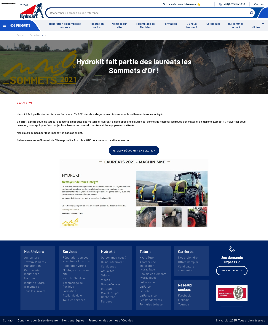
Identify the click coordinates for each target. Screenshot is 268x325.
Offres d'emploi (188, 262)
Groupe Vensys (110, 284)
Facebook (184, 295)
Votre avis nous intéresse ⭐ (182, 4)
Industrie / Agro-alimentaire (35, 284)
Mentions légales (73, 320)
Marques (106, 301)
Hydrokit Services (74, 278)
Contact (259, 4)
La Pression (147, 282)
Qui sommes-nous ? (236, 25)
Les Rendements (151, 300)
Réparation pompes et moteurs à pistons (76, 259)
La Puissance (148, 295)
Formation (170, 23)
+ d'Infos (256, 25)
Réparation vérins (97, 25)
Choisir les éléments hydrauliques (153, 275)
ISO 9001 (106, 288)
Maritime (30, 278)
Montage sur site (119, 25)
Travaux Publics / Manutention (35, 263)
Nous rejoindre (188, 257)
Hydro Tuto (147, 257)
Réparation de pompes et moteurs (65, 25)
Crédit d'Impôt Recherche (110, 295)
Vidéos (105, 279)
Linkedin (183, 300)
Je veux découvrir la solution (133, 150)
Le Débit (145, 291)
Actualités (107, 271)
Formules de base (151, 304)
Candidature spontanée (186, 268)
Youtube (183, 304)
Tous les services (74, 300)
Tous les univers (34, 291)
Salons (105, 275)
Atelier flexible (72, 295)
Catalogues (213, 23)
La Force (145, 286)
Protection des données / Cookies (111, 320)
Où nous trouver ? (191, 25)
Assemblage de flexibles (145, 25)
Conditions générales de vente (38, 320)
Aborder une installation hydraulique (148, 265)
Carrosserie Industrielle (32, 271)
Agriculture (31, 257)
